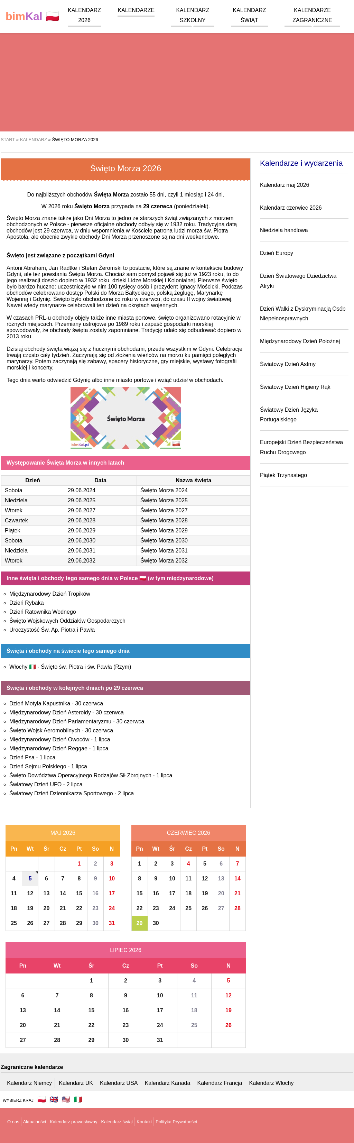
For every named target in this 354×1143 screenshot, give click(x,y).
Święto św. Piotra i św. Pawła (86, 667)
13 (47, 893)
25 (14, 923)
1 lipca (102, 739)
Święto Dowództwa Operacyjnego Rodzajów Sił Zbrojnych (80, 775)
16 (95, 893)
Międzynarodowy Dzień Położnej (300, 341)
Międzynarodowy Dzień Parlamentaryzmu (60, 721)
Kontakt (144, 1121)
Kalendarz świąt (117, 1121)
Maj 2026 (62, 833)
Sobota (13, 490)
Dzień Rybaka (26, 603)
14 (63, 893)
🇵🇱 (32, 16)
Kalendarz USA (119, 1083)
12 (30, 893)
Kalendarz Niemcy (29, 1083)
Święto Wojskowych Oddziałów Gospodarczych (67, 621)
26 (30, 923)
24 (112, 908)
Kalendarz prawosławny (73, 1121)
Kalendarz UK (76, 1083)
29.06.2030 (81, 540)
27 (47, 923)
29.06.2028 (81, 520)
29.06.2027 (81, 510)
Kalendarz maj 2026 (284, 185)
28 (63, 923)
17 (112, 893)
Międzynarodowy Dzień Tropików (49, 594)
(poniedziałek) (175, 206)
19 (30, 908)
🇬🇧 (53, 1099)
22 (79, 908)
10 (112, 878)
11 (14, 893)
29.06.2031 (81, 551)
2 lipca (74, 784)
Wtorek (13, 510)
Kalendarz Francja (219, 1083)
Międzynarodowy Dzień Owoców (49, 739)
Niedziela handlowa (284, 230)
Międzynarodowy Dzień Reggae (48, 748)
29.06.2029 (81, 530)
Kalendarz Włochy (271, 1083)
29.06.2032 (81, 561)
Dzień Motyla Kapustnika (39, 703)
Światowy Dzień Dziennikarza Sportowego (61, 793)
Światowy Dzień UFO (35, 784)
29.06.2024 (81, 490)
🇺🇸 (66, 1099)
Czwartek (16, 520)
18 (14, 908)
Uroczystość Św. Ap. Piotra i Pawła (52, 630)
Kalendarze (136, 10)
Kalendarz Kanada (167, 1083)
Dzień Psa (22, 757)
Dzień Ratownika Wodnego (42, 612)
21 (63, 908)
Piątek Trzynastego (283, 475)
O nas (13, 1121)
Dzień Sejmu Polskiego (37, 766)
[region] (177, 76)
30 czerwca (89, 703)
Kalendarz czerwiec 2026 (291, 208)
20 (47, 908)
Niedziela (16, 500)
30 (95, 923)
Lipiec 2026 (125, 950)
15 (79, 893)
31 (112, 923)
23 (95, 908)
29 (79, 923)
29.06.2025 (81, 500)
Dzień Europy (276, 253)
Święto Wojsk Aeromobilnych (44, 730)
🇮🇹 (78, 1099)
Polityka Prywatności (176, 1121)
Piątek (12, 530)
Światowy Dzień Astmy (288, 364)
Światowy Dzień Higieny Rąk (295, 387)
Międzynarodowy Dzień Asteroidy (50, 712)
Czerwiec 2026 (188, 833)
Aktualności (34, 1121)
